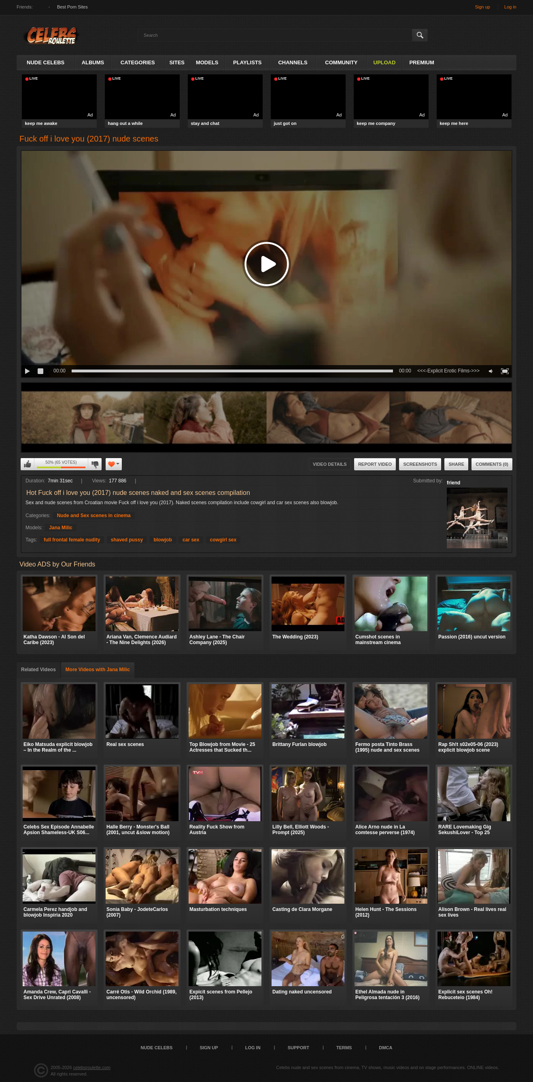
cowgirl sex (223, 540)
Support (298, 1047)
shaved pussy (127, 540)
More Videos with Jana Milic (98, 669)
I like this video (27, 464)
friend (453, 483)
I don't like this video (95, 464)
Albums (93, 62)
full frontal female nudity (72, 540)
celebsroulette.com (91, 1067)
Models (207, 62)
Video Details (330, 464)
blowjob (162, 540)
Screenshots (420, 464)
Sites (177, 62)
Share (456, 464)
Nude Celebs (45, 62)
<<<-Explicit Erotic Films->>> (448, 371)
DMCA (385, 1047)
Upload (385, 62)
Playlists (247, 62)
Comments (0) (492, 464)
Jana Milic (60, 527)
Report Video (375, 464)
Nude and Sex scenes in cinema (94, 515)
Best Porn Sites (72, 6)
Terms (344, 1047)
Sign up (482, 6)
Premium (421, 62)
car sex (191, 540)
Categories (138, 62)
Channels (292, 62)
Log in (510, 6)
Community (341, 62)
